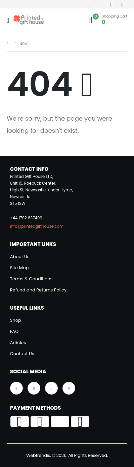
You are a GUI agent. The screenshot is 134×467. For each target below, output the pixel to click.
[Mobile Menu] (10, 20)
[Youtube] (100, 4)
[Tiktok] (122, 4)
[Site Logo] (28, 20)
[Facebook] (90, 4)
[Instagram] (111, 4)
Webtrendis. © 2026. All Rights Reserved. (67, 455)
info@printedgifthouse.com (36, 226)
